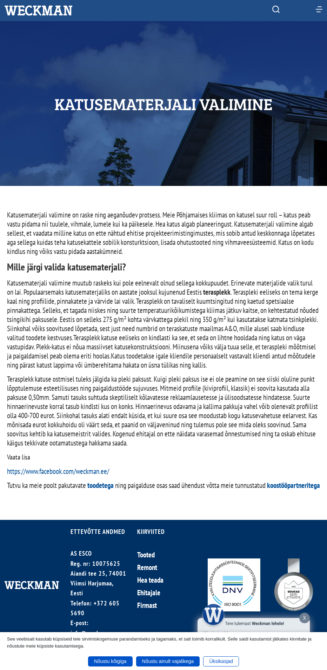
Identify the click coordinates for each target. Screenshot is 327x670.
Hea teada (150, 580)
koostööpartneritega (293, 485)
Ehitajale (148, 592)
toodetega (100, 485)
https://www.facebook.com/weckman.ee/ (58, 471)
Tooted (146, 555)
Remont (147, 567)
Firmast (147, 605)
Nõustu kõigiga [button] (110, 661)
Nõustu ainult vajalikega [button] (168, 661)
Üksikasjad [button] (221, 661)
